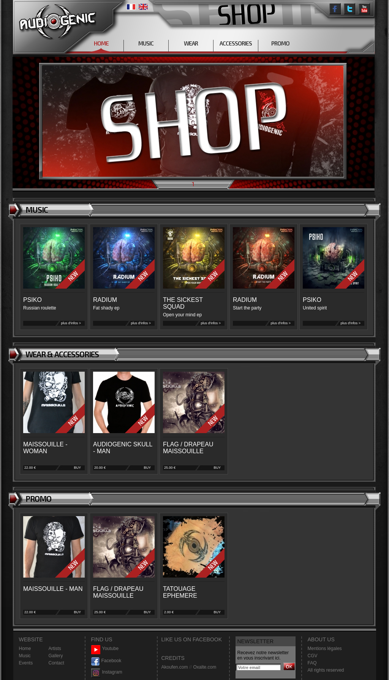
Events (26, 663)
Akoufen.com (174, 667)
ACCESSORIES (236, 43)
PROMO (280, 43)
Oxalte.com (204, 667)
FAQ (312, 663)
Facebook (106, 660)
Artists (55, 648)
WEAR (191, 43)
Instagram (106, 672)
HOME (101, 43)
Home (25, 648)
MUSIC (145, 43)
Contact (56, 663)
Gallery (56, 655)
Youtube (105, 648)
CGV (313, 655)
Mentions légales (325, 648)
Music (25, 655)
